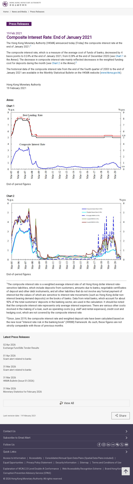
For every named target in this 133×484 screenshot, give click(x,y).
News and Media (19, 12)
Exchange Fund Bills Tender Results (21, 348)
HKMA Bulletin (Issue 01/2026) (18, 381)
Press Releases (37, 12)
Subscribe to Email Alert (16, 437)
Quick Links (9, 451)
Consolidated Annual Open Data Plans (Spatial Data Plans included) (79, 458)
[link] (122, 4)
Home (6, 12)
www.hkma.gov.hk (110, 72)
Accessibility (35, 458)
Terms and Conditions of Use (106, 462)
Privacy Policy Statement (39, 462)
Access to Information (14, 458)
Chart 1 (119, 56)
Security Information (66, 462)
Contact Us (9, 431)
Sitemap (84, 462)
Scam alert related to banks (17, 359)
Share (120, 415)
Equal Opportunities (13, 462)
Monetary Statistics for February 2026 (22, 391)
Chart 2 (56, 63)
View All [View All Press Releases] (66, 403)
